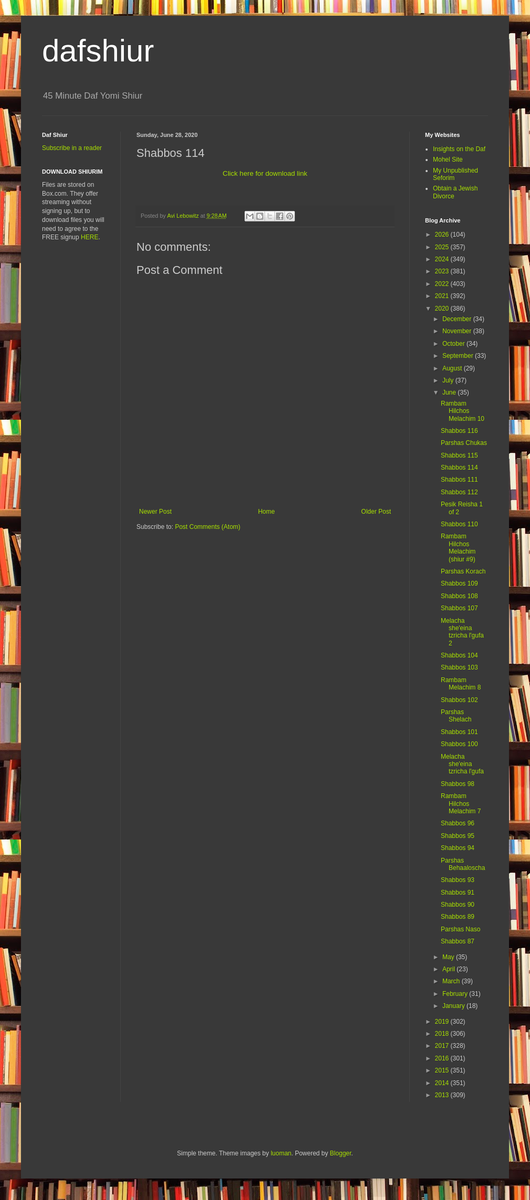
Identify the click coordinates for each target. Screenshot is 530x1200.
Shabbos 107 (459, 608)
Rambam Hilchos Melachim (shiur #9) (458, 547)
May (449, 957)
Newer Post (155, 511)
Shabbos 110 (459, 524)
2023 (443, 271)
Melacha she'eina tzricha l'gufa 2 (462, 632)
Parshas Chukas (464, 443)
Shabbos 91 (457, 892)
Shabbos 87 (457, 941)
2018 (443, 1033)
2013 (443, 1095)
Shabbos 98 (457, 784)
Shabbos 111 (459, 479)
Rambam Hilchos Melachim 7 (461, 803)
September (458, 355)
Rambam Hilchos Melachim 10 (462, 411)
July (448, 380)
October (454, 343)
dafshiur (98, 50)
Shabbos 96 (457, 823)
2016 (443, 1058)
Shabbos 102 (459, 700)
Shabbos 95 (457, 836)
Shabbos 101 (459, 732)
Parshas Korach (463, 571)
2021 (443, 296)
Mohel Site (448, 159)
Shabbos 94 (457, 848)
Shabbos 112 (459, 492)
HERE (89, 237)
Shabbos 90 (457, 904)
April (449, 969)
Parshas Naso (460, 929)
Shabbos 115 (459, 455)
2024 (443, 259)
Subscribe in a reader (72, 148)
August (453, 368)
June (450, 392)
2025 (443, 247)
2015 (443, 1070)
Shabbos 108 (459, 596)
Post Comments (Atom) (207, 526)
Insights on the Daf (459, 149)
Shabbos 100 (459, 744)
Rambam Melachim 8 (461, 683)
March (452, 981)
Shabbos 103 (459, 667)
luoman (281, 1153)
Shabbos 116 (459, 430)
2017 (443, 1045)
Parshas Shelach (456, 715)
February (455, 993)
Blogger (341, 1153)
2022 (443, 284)
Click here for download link (264, 173)
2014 (443, 1083)
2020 (443, 308)
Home (266, 511)
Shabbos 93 (457, 880)
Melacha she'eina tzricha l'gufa (462, 764)
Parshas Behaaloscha (463, 864)
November (457, 331)
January (454, 1006)
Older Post (376, 511)
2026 (443, 234)
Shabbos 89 (457, 916)
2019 (443, 1021)
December (457, 319)
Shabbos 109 (459, 583)
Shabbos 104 (459, 655)
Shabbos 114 (459, 467)
